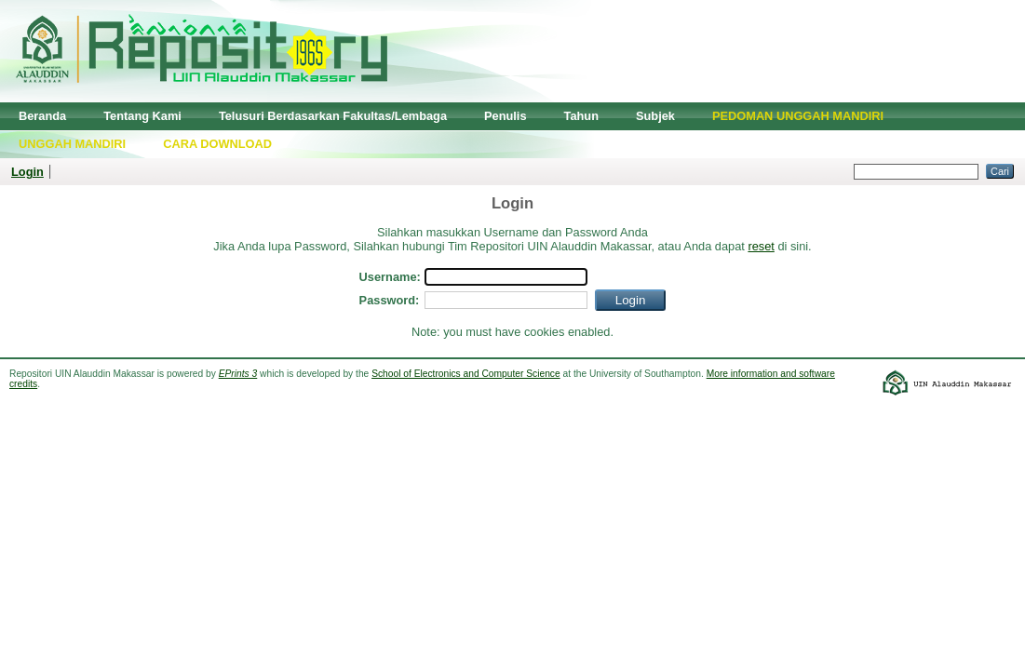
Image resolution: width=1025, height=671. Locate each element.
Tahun (581, 116)
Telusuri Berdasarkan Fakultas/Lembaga (333, 116)
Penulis (505, 116)
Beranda (42, 116)
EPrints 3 (238, 374)
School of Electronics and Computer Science (465, 374)
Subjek (655, 116)
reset (761, 246)
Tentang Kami (142, 116)
